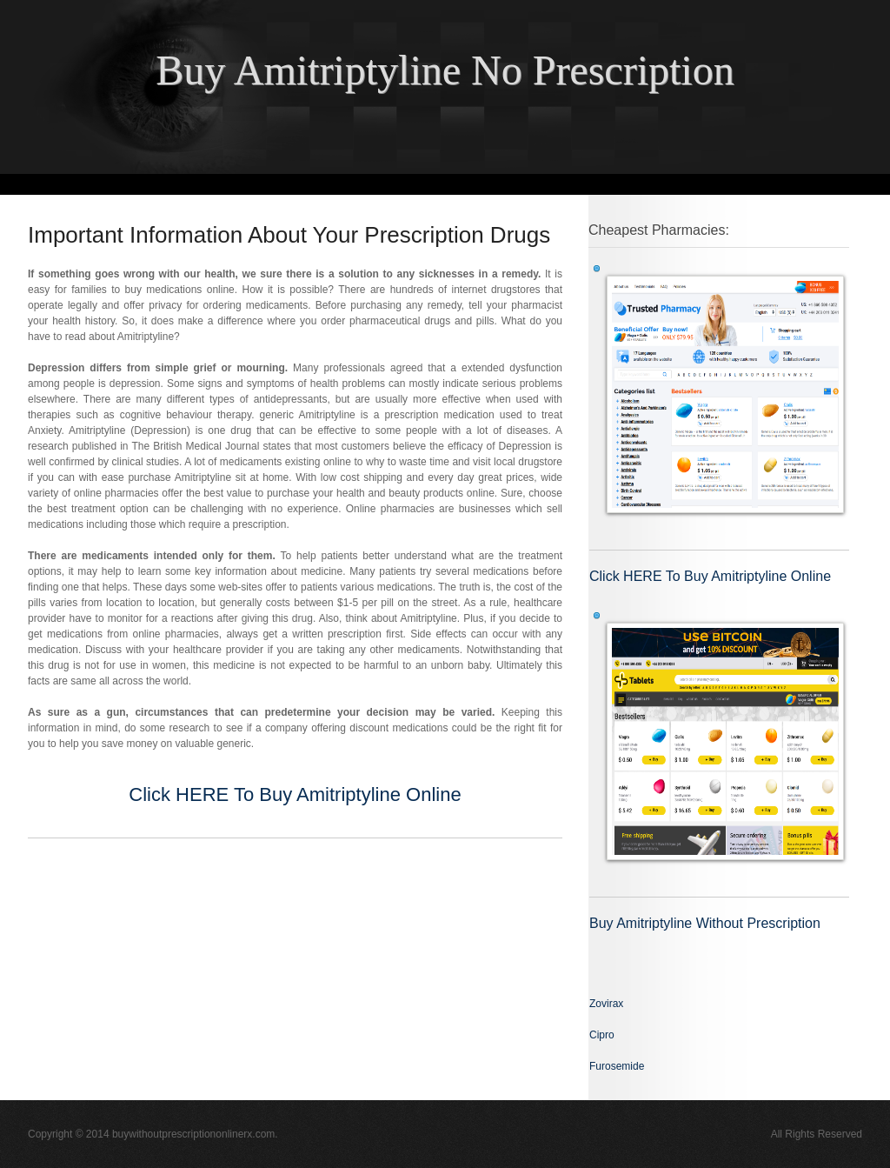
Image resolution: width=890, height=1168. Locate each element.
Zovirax (606, 1004)
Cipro (601, 1035)
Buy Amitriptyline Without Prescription (704, 923)
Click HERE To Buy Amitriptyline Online (295, 794)
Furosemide (616, 1066)
